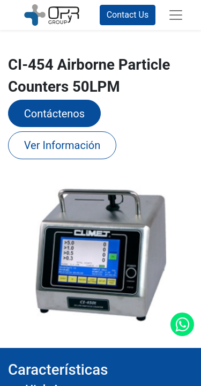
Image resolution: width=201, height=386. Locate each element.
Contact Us (128, 15)
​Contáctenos (54, 113)
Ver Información (62, 145)
